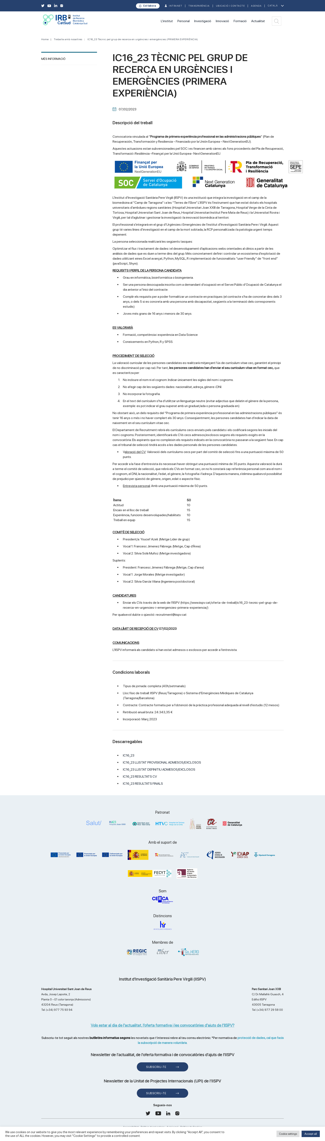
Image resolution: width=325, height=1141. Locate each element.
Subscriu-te (156, 1067)
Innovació (222, 21)
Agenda (256, 6)
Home (45, 39)
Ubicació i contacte (230, 6)
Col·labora (149, 5)
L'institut (167, 21)
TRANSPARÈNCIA (199, 6)
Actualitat (258, 21)
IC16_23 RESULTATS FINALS (143, 784)
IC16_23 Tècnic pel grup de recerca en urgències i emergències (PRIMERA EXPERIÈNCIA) (142, 39)
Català (273, 5)
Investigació (202, 21)
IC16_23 (128, 755)
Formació (240, 21)
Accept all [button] (310, 1133)
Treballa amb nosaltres (68, 39)
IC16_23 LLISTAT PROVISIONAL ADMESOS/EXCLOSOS (162, 762)
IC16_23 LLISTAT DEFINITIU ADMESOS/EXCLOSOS (159, 769)
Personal (183, 21)
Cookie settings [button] (288, 1133)
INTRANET (175, 6)
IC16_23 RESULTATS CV (140, 776)
